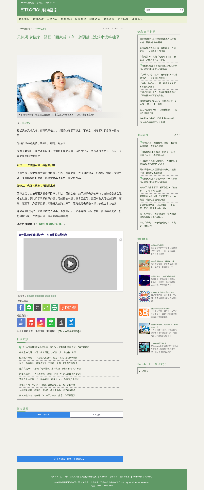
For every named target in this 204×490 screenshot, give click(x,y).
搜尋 (181, 10)
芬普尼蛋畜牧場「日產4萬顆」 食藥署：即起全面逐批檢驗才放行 (157, 207)
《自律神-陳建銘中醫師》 (49, 224)
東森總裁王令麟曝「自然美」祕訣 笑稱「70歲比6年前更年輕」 (158, 153)
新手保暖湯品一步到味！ (161, 308)
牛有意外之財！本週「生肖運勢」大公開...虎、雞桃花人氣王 (47, 352)
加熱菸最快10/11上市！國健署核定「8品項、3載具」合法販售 (158, 102)
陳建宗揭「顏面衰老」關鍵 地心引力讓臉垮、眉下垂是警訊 (158, 144)
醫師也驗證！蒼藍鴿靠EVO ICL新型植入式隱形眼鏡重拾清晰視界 (158, 67)
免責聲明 (148, 477)
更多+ (177, 134)
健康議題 (95, 19)
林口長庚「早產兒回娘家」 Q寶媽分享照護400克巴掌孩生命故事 (159, 162)
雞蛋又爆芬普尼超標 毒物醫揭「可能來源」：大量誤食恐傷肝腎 (158, 49)
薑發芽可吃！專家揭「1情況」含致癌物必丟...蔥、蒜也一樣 (47, 384)
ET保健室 (144, 371)
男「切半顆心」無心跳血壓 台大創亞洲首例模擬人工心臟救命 (158, 215)
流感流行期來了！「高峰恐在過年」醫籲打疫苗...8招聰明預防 (48, 358)
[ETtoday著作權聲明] (68, 331)
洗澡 (47, 296)
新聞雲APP (50, 2)
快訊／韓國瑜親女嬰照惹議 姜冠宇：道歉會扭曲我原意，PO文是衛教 (54, 347)
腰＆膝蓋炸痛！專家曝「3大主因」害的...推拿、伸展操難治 (47, 395)
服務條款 (113, 477)
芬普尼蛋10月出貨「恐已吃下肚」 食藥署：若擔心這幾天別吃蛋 (158, 58)
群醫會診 (66, 19)
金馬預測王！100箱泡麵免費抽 (163, 276)
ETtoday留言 (44, 414)
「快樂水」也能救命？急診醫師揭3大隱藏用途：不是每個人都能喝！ (158, 76)
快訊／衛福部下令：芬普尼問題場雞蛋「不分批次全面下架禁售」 (158, 94)
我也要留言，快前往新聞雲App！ (70, 459)
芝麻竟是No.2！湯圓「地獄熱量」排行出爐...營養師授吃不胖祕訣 (50, 368)
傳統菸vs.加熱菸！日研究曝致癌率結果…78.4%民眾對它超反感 (157, 120)
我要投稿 (54, 477)
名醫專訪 (38, 19)
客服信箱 (103, 477)
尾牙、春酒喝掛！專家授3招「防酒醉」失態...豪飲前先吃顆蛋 (48, 363)
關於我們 (75, 477)
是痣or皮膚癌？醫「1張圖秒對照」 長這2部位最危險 (158, 111)
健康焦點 (24, 19)
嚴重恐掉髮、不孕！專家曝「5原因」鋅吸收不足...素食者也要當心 (50, 374)
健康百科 (39, 296)
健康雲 (39, 10)
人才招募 (65, 477)
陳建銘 (26, 122)
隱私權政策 (124, 477)
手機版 (40, 2)
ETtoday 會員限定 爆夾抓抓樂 (162, 292)
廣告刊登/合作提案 (89, 477)
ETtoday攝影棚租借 (158, 343)
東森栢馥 (123, 19)
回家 (53, 296)
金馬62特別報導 (157, 245)
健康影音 (137, 19)
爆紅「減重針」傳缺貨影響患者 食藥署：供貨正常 (158, 224)
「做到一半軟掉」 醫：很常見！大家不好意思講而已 (158, 85)
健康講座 (109, 19)
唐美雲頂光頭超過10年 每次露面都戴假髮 (43, 234)
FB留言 (96, 414)
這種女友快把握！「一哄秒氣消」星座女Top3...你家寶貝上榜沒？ (50, 379)
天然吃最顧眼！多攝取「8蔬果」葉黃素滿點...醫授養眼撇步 (47, 390)
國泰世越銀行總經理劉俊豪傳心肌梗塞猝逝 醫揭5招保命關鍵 (158, 41)
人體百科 (52, 19)
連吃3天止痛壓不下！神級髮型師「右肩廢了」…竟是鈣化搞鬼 (158, 189)
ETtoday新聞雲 (27, 2)
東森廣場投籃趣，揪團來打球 (162, 261)
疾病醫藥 (80, 19)
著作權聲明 (137, 477)
